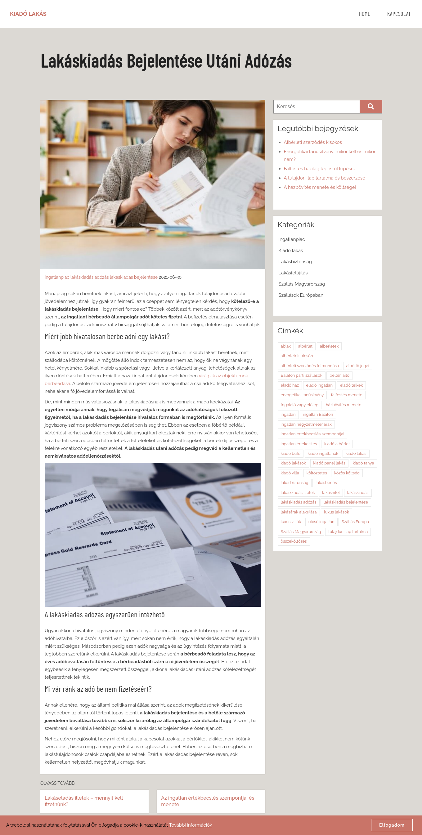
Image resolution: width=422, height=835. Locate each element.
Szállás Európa (355, 521)
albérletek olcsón (297, 355)
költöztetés (317, 473)
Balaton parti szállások (301, 375)
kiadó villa (290, 473)
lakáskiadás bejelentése (134, 277)
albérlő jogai (357, 365)
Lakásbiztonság (295, 261)
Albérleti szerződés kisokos (313, 142)
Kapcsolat (399, 14)
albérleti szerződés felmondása (310, 365)
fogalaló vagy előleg (300, 404)
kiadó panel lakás (329, 463)
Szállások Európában (301, 295)
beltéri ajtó (339, 375)
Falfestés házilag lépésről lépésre (319, 168)
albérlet (305, 346)
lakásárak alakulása (299, 512)
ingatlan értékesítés (299, 444)
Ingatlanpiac (57, 277)
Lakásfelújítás (293, 273)
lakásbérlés (326, 482)
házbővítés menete (343, 404)
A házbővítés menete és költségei (320, 187)
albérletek (329, 346)
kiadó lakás (356, 453)
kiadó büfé (290, 453)
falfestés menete (346, 395)
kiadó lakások (293, 463)
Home (364, 14)
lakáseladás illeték (298, 492)
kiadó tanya (363, 463)
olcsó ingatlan (321, 521)
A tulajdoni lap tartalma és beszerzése (325, 178)
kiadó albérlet (337, 444)
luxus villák (291, 521)
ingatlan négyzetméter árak (306, 424)
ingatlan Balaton (318, 414)
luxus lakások (336, 512)
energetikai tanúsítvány (302, 395)
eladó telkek (351, 385)
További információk (190, 825)
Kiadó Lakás (28, 14)
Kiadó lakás (291, 250)
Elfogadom (392, 825)
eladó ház (290, 385)
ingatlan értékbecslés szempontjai (312, 434)
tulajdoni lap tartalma (348, 531)
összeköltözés (294, 541)
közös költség (347, 473)
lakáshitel (331, 492)
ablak (286, 346)
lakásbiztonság (294, 482)
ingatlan (288, 414)
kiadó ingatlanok (323, 453)
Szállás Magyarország (302, 284)
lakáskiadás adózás (89, 277)
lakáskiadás (358, 492)
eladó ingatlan (319, 385)
